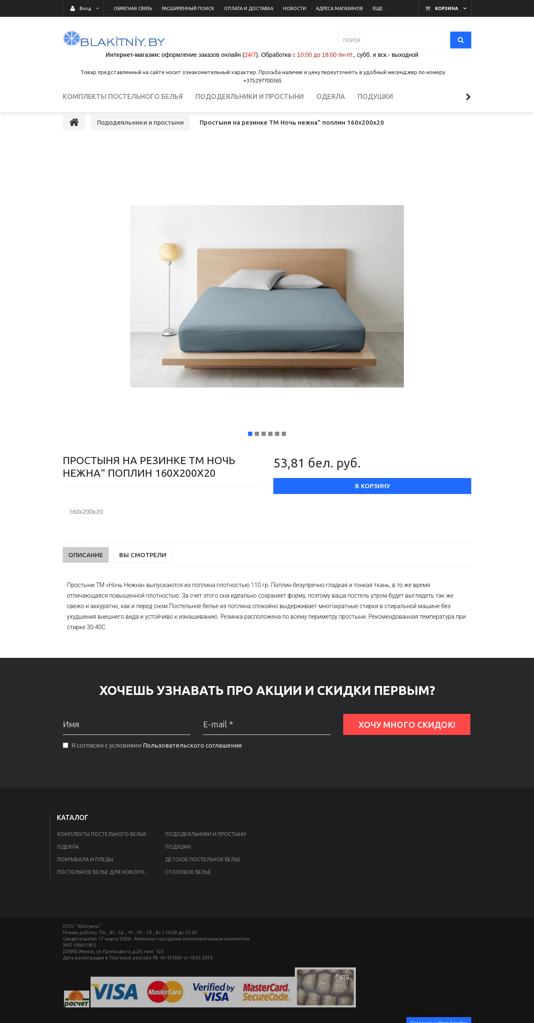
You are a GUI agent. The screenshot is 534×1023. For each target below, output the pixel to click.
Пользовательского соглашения (192, 761)
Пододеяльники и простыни (205, 849)
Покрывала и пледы (85, 875)
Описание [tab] (85, 570)
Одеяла (68, 862)
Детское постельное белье (202, 875)
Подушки (178, 862)
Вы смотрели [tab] (142, 570)
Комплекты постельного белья (101, 849)
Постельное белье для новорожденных (106, 887)
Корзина (446, 8)
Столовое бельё (188, 887)
